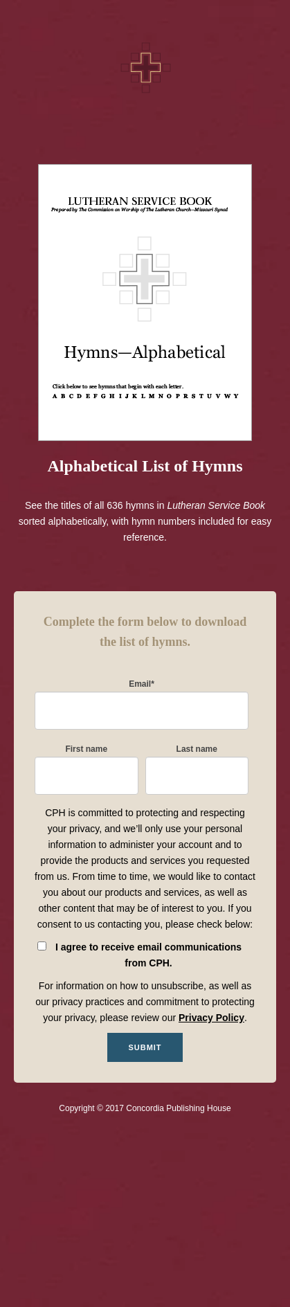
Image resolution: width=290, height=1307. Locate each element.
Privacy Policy (211, 1017)
